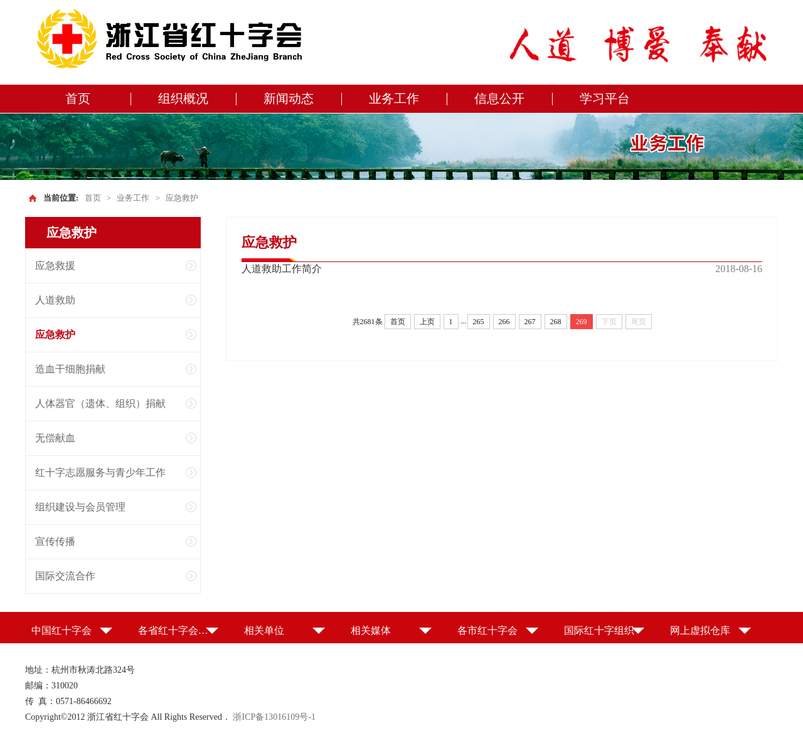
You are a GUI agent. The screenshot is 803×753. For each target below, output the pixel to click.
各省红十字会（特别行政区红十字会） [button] (179, 630)
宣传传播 (55, 541)
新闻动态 (288, 98)
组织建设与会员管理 (80, 507)
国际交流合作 (65, 576)
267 (530, 321)
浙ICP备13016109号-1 (274, 717)
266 (504, 321)
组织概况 (183, 98)
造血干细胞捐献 (70, 369)
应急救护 (182, 198)
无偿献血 (55, 438)
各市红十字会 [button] (487, 630)
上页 (427, 321)
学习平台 (605, 98)
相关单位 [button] (264, 630)
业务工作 (394, 98)
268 (555, 321)
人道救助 (55, 300)
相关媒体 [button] (371, 630)
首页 (77, 98)
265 (478, 321)
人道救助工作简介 (282, 268)
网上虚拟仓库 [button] (700, 630)
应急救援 (55, 265)
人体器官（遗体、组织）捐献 (100, 403)
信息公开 (499, 98)
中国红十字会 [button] (61, 630)
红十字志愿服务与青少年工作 (100, 472)
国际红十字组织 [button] (599, 630)
